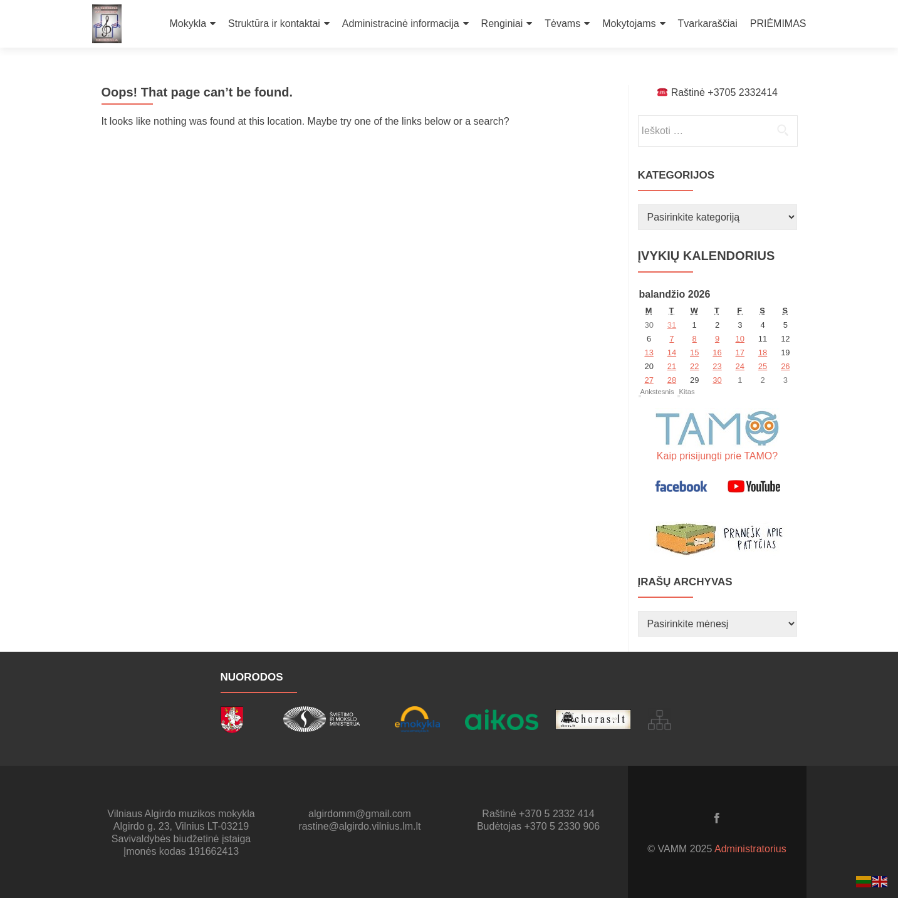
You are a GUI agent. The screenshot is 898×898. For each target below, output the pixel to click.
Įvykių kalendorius (706, 256)
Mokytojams (628, 23)
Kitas (687, 391)
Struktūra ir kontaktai (274, 23)
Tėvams (562, 23)
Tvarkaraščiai (708, 23)
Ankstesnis (657, 391)
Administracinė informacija (400, 23)
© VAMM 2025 (680, 848)
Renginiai (502, 23)
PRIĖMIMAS (778, 23)
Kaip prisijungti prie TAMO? (717, 456)
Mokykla (187, 23)
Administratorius (750, 848)
